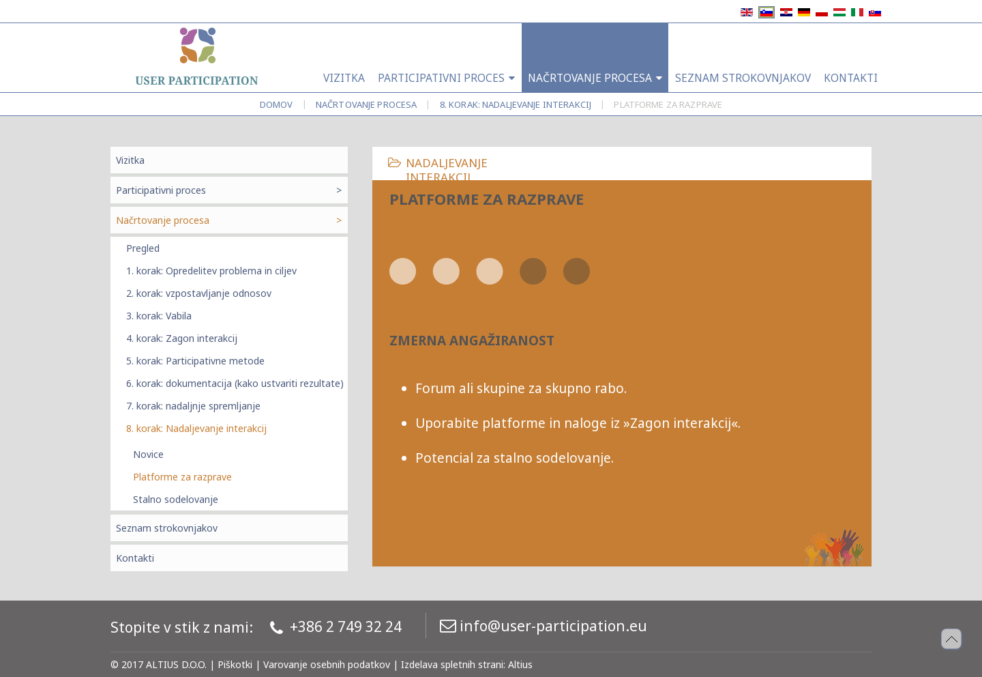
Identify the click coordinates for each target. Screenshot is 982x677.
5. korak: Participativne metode (195, 360)
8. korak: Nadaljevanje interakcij (515, 104)
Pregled (143, 248)
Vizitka (130, 160)
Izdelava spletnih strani (452, 664)
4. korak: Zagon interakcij (181, 338)
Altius (520, 664)
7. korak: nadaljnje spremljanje (193, 405)
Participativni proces (161, 190)
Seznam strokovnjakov (167, 527)
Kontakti (135, 557)
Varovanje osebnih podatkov (326, 664)
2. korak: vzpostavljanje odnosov (198, 293)
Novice (148, 454)
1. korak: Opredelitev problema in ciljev (211, 270)
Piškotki (235, 664)
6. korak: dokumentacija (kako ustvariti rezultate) (235, 383)
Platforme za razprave (182, 476)
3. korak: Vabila (159, 315)
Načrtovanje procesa (366, 104)
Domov (276, 104)
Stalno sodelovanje (175, 499)
